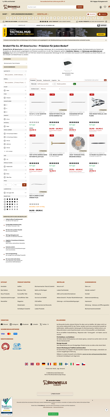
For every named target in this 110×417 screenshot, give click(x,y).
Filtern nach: (34, 83)
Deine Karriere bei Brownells (43, 305)
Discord (4, 324)
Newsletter (4, 301)
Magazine (20, 301)
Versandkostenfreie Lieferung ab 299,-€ (52, 1)
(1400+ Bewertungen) (59, 21)
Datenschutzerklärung (91, 297)
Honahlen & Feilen (32, 212)
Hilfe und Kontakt (8, 1)
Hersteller (42, 14)
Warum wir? (60, 286)
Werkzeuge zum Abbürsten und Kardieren (77, 172)
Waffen (20, 286)
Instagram (14, 324)
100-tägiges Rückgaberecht (99, 1)
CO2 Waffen (38, 301)
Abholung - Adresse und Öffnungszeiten (97, 305)
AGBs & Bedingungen (47, 407)
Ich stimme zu (53, 414)
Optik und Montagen (41, 290)
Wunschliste (105, 7)
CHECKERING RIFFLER (76, 114)
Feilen (30, 131)
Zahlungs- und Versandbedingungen (68, 301)
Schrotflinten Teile (23, 297)
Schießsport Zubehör (24, 309)
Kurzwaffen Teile (22, 294)
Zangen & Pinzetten (93, 131)
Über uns (87, 286)
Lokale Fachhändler (63, 290)
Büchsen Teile (22, 290)
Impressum (88, 301)
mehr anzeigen (9, 151)
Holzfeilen (69, 51)
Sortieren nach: (35, 89)
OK (24, 185)
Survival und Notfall (41, 297)
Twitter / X (44, 324)
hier (54, 403)
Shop (4, 14)
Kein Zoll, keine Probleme (12, 231)
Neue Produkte (5, 294)
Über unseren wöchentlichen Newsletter (15, 243)
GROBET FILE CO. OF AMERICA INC (37, 112)
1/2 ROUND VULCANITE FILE (97, 155)
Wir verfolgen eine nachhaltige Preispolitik (16, 255)
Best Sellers (4, 290)
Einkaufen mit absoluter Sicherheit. (14, 236)
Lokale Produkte (39, 309)
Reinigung (38, 294)
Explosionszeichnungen (21, 14)
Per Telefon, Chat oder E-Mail (12, 226)
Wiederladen (21, 305)
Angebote (103, 14)
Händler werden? (90, 290)
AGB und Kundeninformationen (66, 294)
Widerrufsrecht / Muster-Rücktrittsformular (70, 297)
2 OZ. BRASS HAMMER (56, 155)
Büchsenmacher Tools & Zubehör (44, 286)
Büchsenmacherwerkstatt (92, 309)
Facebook (24, 324)
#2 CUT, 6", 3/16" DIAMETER (37, 114)
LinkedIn (34, 324)
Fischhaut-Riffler (72, 131)
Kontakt (87, 294)
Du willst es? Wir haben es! (12, 220)
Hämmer (76, 51)
